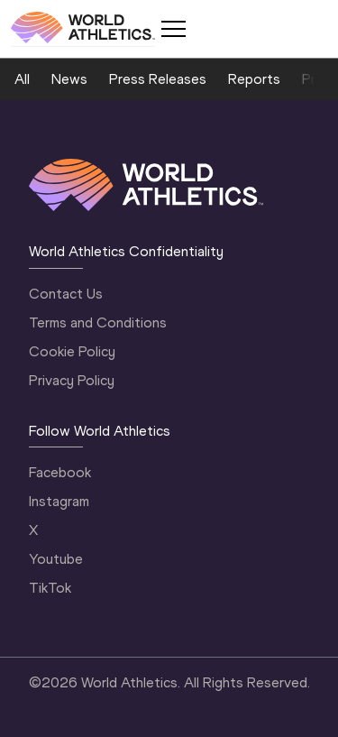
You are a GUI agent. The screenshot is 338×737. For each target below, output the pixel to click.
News (69, 79)
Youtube (56, 558)
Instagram (59, 501)
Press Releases (157, 79)
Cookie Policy (72, 351)
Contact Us (66, 293)
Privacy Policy (71, 380)
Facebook (60, 472)
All (22, 79)
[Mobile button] (173, 29)
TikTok (50, 587)
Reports (254, 79)
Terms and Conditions (98, 322)
